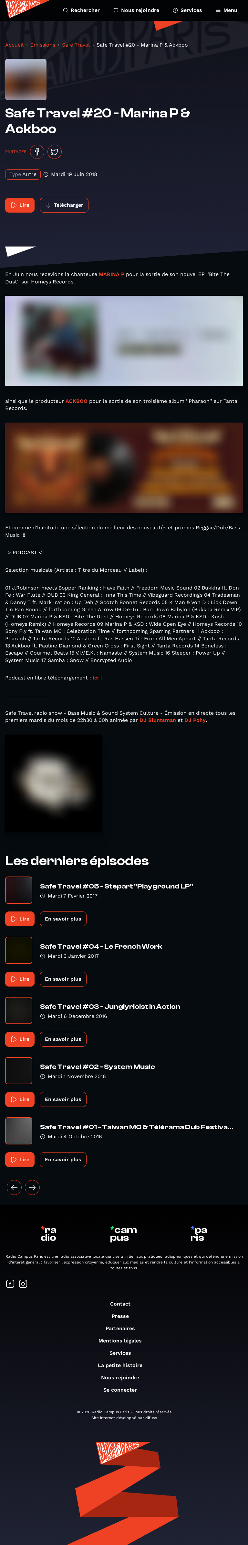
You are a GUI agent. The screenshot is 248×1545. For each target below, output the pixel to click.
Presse (123, 1316)
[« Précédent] (14, 1187)
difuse (151, 1418)
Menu (226, 10)
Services (187, 10)
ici (96, 678)
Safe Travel (76, 45)
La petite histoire (123, 1365)
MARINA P (111, 274)
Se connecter (123, 1390)
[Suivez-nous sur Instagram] (23, 1284)
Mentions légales (123, 1341)
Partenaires (123, 1328)
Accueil (14, 45)
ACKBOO (77, 401)
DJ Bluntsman (158, 720)
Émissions (42, 45)
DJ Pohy (195, 720)
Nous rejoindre (136, 10)
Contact (123, 1304)
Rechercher (81, 10)
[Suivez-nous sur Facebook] (10, 1284)
